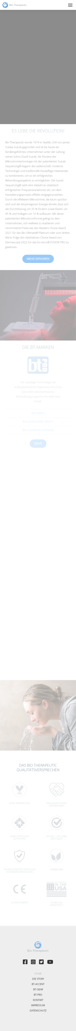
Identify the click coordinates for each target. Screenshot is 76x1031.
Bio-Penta (38, 413)
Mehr (38, 443)
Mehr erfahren (38, 259)
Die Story (38, 978)
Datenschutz (38, 1010)
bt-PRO (38, 994)
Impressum (38, 1005)
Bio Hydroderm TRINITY (38, 421)
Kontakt (38, 1000)
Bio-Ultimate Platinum (38, 430)
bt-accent (38, 984)
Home (38, 973)
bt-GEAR (38, 989)
